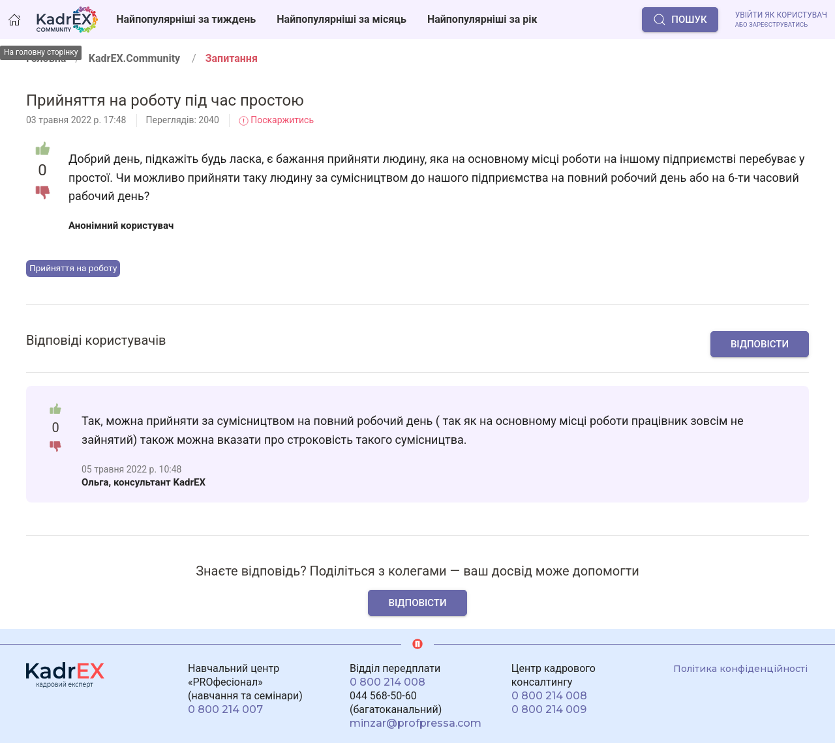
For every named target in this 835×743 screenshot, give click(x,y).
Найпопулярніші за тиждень (186, 19)
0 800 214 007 (225, 709)
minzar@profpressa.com (415, 723)
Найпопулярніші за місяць (341, 19)
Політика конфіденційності (740, 669)
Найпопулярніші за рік (482, 19)
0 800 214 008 (387, 682)
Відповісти (760, 344)
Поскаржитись (276, 120)
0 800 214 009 (548, 709)
